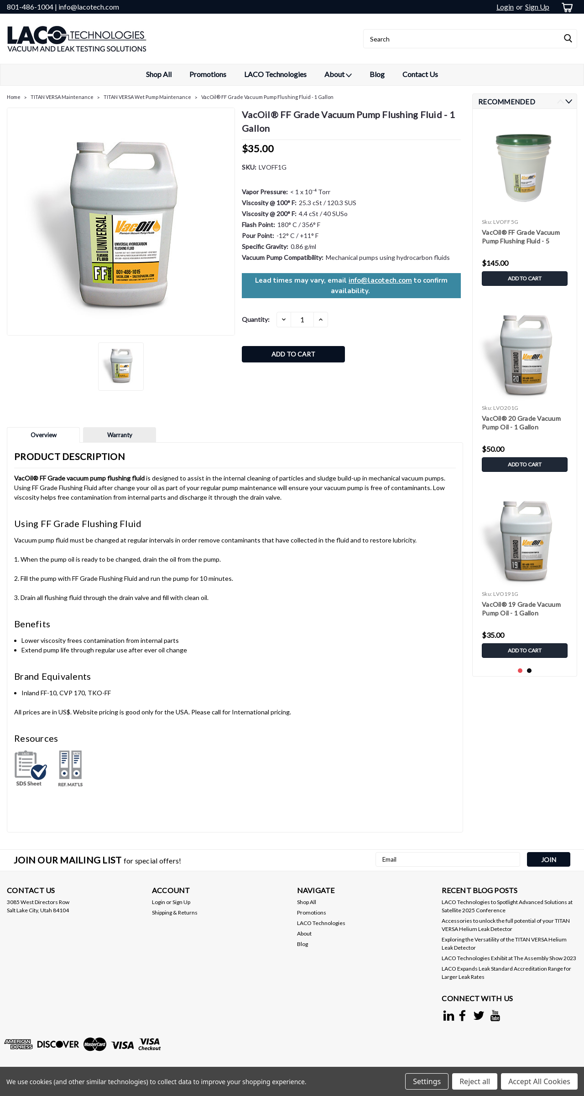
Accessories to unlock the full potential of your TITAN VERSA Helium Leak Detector (506, 924)
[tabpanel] (524, 203)
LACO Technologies (275, 74)
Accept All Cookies (539, 1081)
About (338, 75)
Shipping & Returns (175, 912)
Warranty (119, 435)
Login (505, 6)
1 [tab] (520, 670)
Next (568, 101)
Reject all (474, 1081)
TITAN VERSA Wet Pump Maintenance (147, 97)
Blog (377, 74)
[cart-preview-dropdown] (565, 7)
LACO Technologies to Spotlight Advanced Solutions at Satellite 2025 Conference (507, 906)
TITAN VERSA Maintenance (62, 97)
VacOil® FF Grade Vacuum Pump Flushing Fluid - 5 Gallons (521, 237)
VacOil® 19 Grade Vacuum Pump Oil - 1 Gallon (521, 608)
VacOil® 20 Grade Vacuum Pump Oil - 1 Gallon (521, 422)
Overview (44, 435)
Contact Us (420, 74)
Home (14, 97)
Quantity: (256, 319)
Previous (560, 101)
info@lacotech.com (380, 280)
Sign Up (537, 6)
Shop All (159, 74)
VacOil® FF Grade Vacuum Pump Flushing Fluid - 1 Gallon (267, 97)
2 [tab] (529, 670)
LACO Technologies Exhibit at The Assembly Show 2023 (509, 958)
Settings (427, 1081)
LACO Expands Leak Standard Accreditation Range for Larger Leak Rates (506, 972)
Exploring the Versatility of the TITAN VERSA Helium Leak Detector (504, 943)
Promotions (207, 74)
